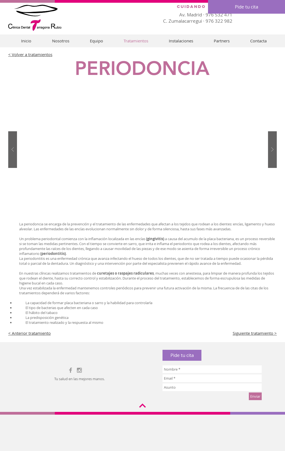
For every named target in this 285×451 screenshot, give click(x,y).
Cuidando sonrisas (206, 6)
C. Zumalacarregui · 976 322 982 (197, 21)
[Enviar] (255, 396)
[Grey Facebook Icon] (70, 370)
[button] (182, 355)
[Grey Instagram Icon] (79, 370)
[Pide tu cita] (246, 7)
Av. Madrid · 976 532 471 (205, 14)
